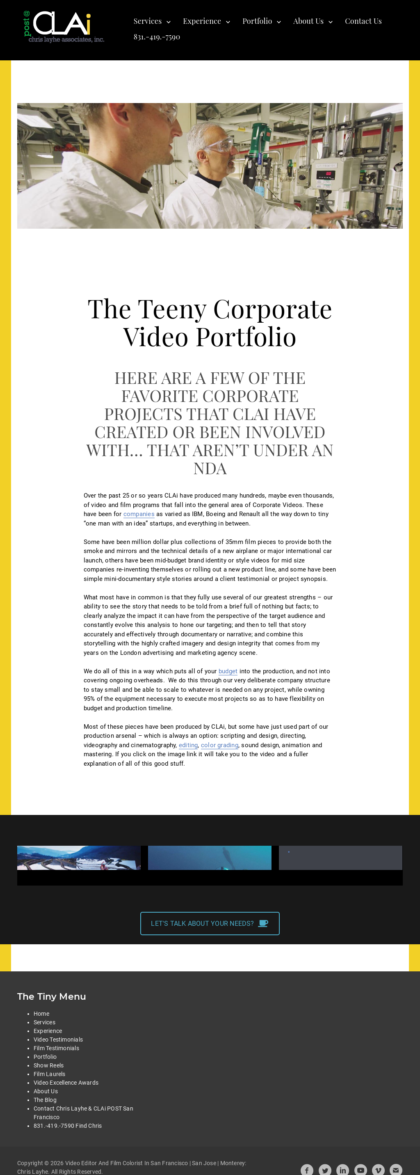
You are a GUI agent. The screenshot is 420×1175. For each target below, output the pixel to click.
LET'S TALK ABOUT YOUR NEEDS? (209, 915)
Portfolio (257, 21)
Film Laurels (50, 1065)
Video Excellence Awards (66, 1073)
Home (41, 1004)
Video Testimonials (58, 1030)
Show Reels (49, 1056)
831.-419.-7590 (157, 36)
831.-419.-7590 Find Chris (68, 1116)
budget (228, 671)
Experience (202, 21)
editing (188, 745)
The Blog (45, 1091)
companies (139, 514)
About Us (308, 21)
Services (148, 21)
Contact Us (363, 21)
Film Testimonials (56, 1039)
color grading (219, 745)
